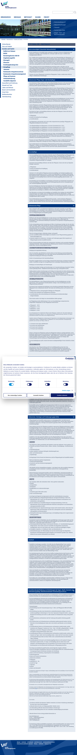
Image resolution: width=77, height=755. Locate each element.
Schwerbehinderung (9, 78)
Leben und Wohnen (7, 87)
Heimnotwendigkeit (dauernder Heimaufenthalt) (42, 49)
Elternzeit (6, 62)
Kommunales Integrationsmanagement (14, 74)
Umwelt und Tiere (7, 85)
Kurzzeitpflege (33, 152)
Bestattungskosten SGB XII (11, 56)
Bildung (38, 17)
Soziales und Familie (18, 39)
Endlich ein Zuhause (9, 51)
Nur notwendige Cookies (15, 395)
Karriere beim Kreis (59, 30)
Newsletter (48, 743)
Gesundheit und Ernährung (9, 83)
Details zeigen (66, 390)
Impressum (30, 742)
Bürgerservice (6, 17)
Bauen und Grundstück (8, 90)
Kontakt (24, 742)
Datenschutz (38, 742)
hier (36, 688)
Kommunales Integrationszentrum (13, 72)
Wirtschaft (28, 17)
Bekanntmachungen (60, 25)
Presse (36, 743)
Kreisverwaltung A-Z (60, 22)
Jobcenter (6, 69)
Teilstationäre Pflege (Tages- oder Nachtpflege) (42, 80)
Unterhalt (31, 540)
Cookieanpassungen (49, 742)
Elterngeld (6, 60)
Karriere (41, 743)
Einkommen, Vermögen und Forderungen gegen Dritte (44, 417)
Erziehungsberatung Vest (10, 65)
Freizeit (46, 17)
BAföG (5, 53)
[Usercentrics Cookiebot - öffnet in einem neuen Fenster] (67, 359)
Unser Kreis (5, 92)
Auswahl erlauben (38, 395)
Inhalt (19, 742)
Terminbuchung (6, 96)
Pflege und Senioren (9, 76)
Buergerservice (10, 39)
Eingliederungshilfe (9, 58)
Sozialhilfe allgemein (9, 81)
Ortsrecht (56, 27)
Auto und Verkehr (7, 46)
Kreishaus (17, 17)
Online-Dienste (6, 44)
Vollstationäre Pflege (34, 205)
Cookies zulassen (62, 395)
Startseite (3, 39)
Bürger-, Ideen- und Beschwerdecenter (59, 33)
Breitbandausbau (7, 94)
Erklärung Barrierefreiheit (25, 743)
